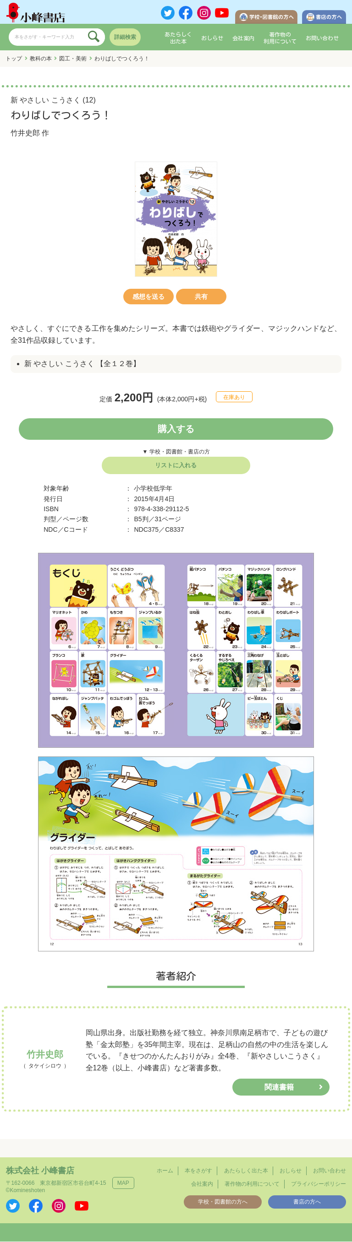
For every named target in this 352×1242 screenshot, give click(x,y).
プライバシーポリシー (318, 1184)
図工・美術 (73, 59)
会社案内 (243, 38)
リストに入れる (176, 465)
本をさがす (198, 1171)
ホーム (165, 1171)
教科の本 (41, 59)
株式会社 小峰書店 (40, 1171)
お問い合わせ (322, 38)
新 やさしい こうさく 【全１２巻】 (82, 364)
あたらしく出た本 (178, 38)
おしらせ (212, 38)
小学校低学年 (153, 488)
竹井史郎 (25, 133)
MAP (123, 1183)
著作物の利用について (280, 38)
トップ (14, 59)
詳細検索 (125, 37)
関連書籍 (279, 1087)
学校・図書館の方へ (223, 1202)
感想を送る (148, 297)
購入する (176, 429)
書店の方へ (307, 1202)
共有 (201, 297)
